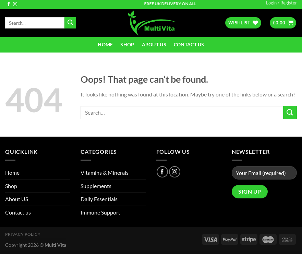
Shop (127, 44)
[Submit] (70, 23)
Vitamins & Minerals (105, 172)
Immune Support (100, 212)
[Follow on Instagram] (15, 4)
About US (154, 44)
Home (105, 44)
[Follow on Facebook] (9, 4)
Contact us (189, 44)
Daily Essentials (99, 199)
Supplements (96, 186)
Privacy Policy (23, 234)
